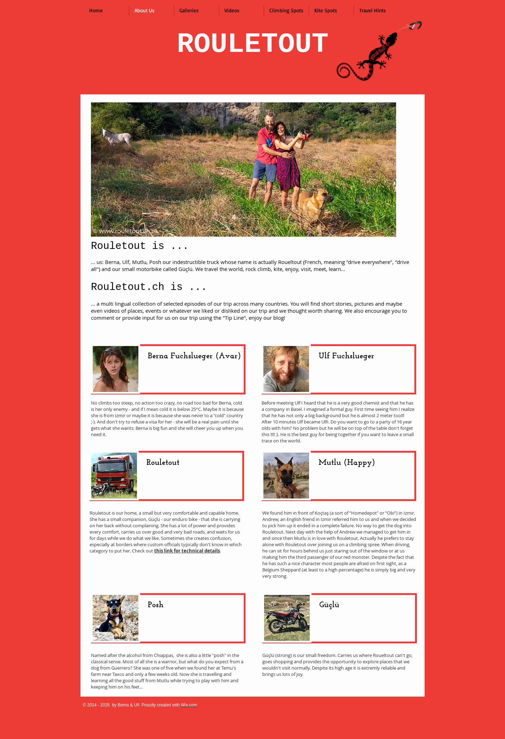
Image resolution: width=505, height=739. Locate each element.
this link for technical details (187, 551)
